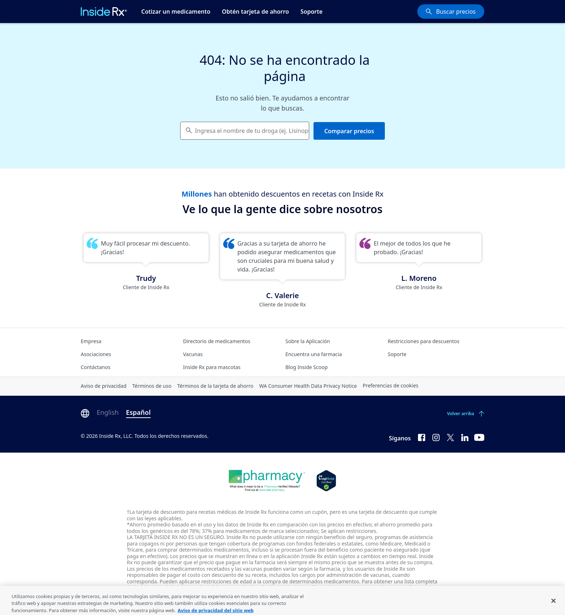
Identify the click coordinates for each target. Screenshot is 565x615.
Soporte (311, 11)
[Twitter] (450, 436)
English (108, 412)
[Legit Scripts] (326, 480)
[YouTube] (479, 436)
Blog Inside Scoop (306, 367)
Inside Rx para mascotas (212, 367)
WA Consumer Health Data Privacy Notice (308, 385)
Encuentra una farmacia (313, 354)
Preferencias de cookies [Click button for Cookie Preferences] (390, 385)
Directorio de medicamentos (216, 341)
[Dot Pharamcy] (267, 480)
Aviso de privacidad (103, 385)
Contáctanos (95, 367)
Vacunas (193, 354)
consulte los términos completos (268, 587)
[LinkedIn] (465, 436)
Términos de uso (152, 385)
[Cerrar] (553, 605)
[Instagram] (436, 436)
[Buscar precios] (450, 11)
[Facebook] (422, 436)
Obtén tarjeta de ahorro (255, 11)
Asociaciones (96, 354)
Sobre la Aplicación (307, 341)
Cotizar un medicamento (175, 11)
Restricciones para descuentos (423, 341)
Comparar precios (349, 131)
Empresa (91, 341)
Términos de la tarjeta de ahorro (215, 385)
